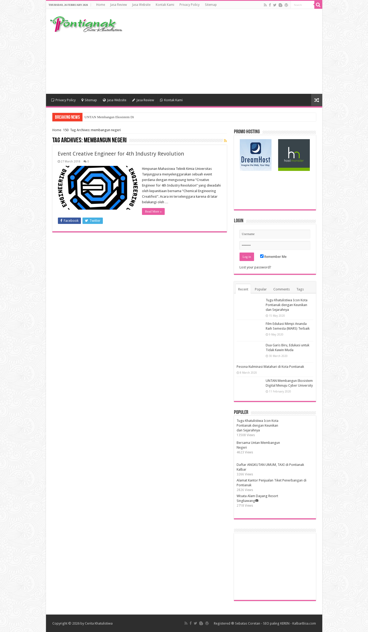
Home (100, 5)
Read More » (153, 211)
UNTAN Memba (96, 117)
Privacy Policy (190, 5)
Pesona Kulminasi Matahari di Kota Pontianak (270, 367)
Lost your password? (255, 267)
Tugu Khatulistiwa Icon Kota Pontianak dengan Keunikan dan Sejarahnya (286, 305)
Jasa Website (141, 5)
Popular (261, 289)
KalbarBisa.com (304, 623)
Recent (243, 289)
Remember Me (273, 257)
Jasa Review (118, 5)
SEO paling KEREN (276, 623)
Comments (281, 289)
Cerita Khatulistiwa (99, 623)
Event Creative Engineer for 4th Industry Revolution (121, 154)
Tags (300, 289)
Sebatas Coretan (247, 623)
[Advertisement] (222, 51)
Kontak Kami (165, 5)
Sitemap (211, 5)
